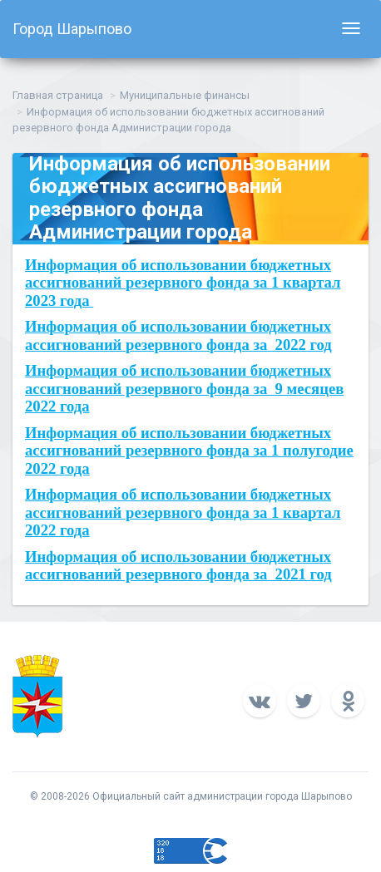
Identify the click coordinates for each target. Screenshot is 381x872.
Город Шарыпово (71, 28)
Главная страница (57, 95)
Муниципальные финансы (185, 95)
